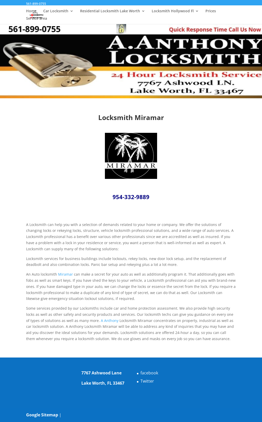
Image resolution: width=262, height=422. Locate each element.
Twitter (147, 381)
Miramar (65, 274)
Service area (36, 19)
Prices (210, 11)
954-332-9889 (131, 197)
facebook (149, 373)
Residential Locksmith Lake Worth (110, 11)
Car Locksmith (55, 11)
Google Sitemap (42, 415)
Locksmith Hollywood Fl (173, 11)
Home (31, 11)
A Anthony (109, 320)
